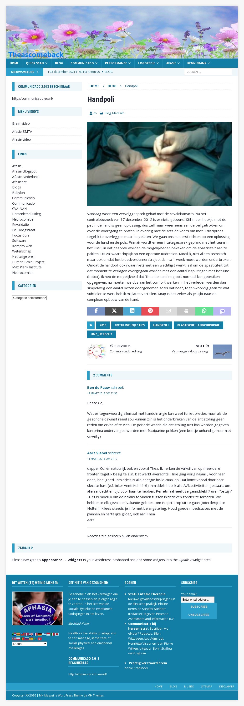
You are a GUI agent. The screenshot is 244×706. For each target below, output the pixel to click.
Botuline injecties (130, 325)
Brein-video (21, 123)
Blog (59, 63)
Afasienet (19, 182)
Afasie (171, 63)
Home (14, 63)
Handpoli (161, 325)
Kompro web (22, 246)
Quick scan (35, 63)
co (95, 113)
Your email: (189, 594)
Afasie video (21, 139)
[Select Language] (29, 644)
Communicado (82, 63)
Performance (116, 63)
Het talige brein (24, 256)
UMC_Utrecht (101, 334)
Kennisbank (196, 63)
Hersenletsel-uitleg (26, 214)
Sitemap (206, 686)
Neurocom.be (22, 219)
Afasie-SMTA (22, 131)
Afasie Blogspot (24, 171)
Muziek (189, 686)
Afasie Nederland (25, 176)
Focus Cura (21, 235)
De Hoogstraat (23, 230)
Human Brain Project (28, 262)
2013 (103, 325)
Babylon (18, 192)
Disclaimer (226, 686)
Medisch (118, 113)
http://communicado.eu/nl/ (32, 98)
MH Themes (96, 695)
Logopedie (146, 63)
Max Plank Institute (27, 267)
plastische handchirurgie (198, 325)
